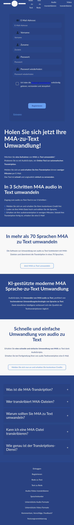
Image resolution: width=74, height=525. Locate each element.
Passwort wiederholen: (31, 69)
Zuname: (25, 44)
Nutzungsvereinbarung (41, 82)
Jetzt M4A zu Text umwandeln (37, 266)
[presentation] (31, 95)
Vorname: (25, 32)
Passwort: (25, 57)
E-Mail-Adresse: (28, 20)
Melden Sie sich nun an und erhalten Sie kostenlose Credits (37, 367)
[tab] (37, 389)
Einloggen (17, 114)
